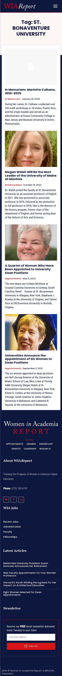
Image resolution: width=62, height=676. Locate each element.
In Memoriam (12, 99)
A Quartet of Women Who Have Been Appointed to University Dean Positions (29, 269)
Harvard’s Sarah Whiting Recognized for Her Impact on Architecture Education (29, 584)
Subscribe (31, 646)
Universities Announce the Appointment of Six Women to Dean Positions (28, 359)
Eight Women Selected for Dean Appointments (22, 594)
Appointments (13, 278)
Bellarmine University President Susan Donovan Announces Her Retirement (25, 565)
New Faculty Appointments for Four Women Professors (29, 574)
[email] (31, 637)
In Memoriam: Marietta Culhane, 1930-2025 (30, 91)
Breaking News (13, 185)
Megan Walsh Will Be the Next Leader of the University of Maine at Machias (31, 175)
